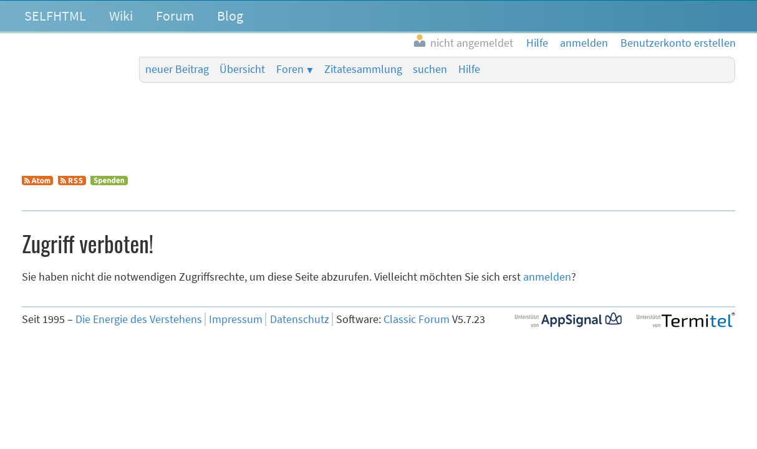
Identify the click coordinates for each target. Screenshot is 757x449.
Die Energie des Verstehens (138, 319)
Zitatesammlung (363, 69)
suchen (430, 69)
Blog (230, 15)
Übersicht (242, 69)
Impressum (236, 319)
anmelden (547, 277)
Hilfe (469, 69)
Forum (175, 15)
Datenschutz (299, 319)
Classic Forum (416, 319)
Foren (290, 69)
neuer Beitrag (177, 69)
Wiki (121, 15)
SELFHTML (55, 15)
